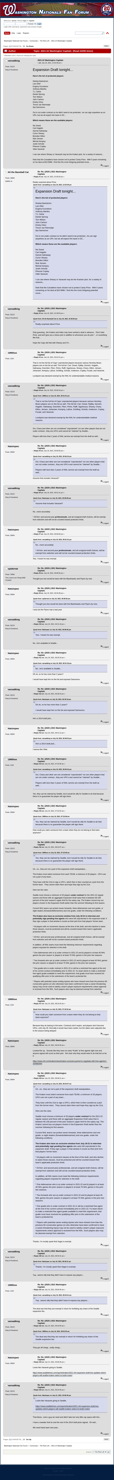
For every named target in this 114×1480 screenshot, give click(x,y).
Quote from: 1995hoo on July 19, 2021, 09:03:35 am (51, 1331)
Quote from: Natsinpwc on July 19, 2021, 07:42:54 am (52, 1009)
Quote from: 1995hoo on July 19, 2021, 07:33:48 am (51, 816)
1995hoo (12, 353)
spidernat (13, 568)
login (24, 21)
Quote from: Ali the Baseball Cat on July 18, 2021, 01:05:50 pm (55, 319)
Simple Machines (66, 1468)
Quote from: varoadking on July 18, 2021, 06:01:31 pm (52, 539)
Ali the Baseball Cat (18, 172)
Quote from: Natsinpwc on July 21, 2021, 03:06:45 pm (52, 1395)
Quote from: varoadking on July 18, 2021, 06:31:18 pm (52, 663)
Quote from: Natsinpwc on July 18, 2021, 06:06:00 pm (52, 630)
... (22, 46)
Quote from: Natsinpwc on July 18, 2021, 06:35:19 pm (52, 699)
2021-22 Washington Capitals (50, 60)
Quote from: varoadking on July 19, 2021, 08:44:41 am (52, 1295)
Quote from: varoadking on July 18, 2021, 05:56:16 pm (52, 456)
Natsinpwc (13, 446)
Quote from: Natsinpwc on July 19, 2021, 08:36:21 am (52, 1261)
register (31, 21)
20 (24, 46)
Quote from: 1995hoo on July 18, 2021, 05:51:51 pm (51, 396)
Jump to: (88, 1452)
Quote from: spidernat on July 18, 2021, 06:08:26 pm (51, 599)
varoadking (14, 60)
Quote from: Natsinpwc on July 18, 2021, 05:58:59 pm (52, 498)
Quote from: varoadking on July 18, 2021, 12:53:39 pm (52, 185)
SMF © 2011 (55, 1468)
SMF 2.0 (47, 1468)
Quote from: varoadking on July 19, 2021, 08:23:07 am (52, 1084)
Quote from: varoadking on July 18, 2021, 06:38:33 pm (52, 738)
